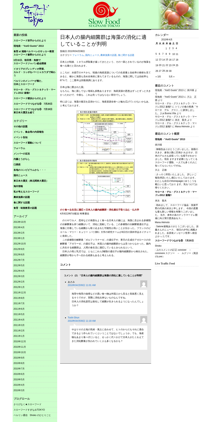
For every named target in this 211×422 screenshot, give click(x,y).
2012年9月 (19, 249)
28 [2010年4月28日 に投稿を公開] (163, 70)
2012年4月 (19, 270)
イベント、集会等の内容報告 (29, 132)
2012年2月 (19, 281)
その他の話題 (21, 126)
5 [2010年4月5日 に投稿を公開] (156, 54)
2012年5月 (19, 265)
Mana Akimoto (162, 222)
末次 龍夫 (181, 120)
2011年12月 (20, 292)
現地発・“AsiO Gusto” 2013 (29, 46)
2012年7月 (19, 260)
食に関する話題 (22, 202)
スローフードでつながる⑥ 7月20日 (33, 103)
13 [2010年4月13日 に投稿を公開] (160, 59)
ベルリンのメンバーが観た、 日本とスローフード (35, 83)
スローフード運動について (27, 142)
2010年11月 (20, 347)
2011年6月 (19, 309)
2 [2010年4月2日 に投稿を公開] (169, 48)
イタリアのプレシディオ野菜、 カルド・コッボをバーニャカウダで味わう (35, 72)
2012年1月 (19, 287)
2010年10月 (20, 352)
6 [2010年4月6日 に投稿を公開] (159, 54)
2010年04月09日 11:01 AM (82, 285)
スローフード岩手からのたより (30, 40)
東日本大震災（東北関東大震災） (31, 180)
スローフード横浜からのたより (30, 98)
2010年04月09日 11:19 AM (82, 321)
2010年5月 (19, 379)
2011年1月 (19, 336)
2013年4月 (19, 227)
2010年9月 (19, 357)
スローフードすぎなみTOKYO (29, 409)
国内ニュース (21, 175)
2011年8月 (19, 298)
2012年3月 (19, 276)
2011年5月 (19, 314)
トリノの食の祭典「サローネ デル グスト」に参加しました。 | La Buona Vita (176, 110)
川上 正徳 (161, 170)
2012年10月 (20, 243)
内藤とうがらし (22, 159)
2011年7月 (19, 303)
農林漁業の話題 (22, 197)
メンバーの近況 (22, 153)
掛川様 (158, 144)
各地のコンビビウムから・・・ (30, 170)
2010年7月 (19, 368)
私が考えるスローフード (26, 191)
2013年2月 (19, 232)
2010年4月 (19, 385)
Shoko (158, 245)
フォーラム (19, 148)
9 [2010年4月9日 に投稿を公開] (169, 54)
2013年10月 (20, 222)
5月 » (172, 76)
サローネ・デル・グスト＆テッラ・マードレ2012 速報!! (34, 91)
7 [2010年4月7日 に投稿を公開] (163, 54)
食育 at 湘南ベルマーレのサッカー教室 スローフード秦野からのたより (35, 53)
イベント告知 (21, 137)
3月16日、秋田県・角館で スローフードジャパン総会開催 (35, 62)
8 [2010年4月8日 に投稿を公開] (166, 54)
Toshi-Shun (73, 317)
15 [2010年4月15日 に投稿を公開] (167, 59)
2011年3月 (19, 325)
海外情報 (18, 186)
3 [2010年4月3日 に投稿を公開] (173, 48)
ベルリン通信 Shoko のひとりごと (32, 415)
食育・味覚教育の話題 (25, 208)
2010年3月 (19, 390)
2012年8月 (19, 254)
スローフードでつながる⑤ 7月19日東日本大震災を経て (33, 111)
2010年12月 (20, 341)
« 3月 (158, 76)
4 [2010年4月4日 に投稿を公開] (176, 48)
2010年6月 (19, 374)
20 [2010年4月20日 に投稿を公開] (160, 65)
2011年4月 (19, 319)
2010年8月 (19, 363)
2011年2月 (19, 330)
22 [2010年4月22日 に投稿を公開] (167, 65)
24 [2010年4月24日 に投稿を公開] (173, 65)
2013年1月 (19, 238)
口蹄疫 (17, 164)
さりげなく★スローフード (27, 404)
